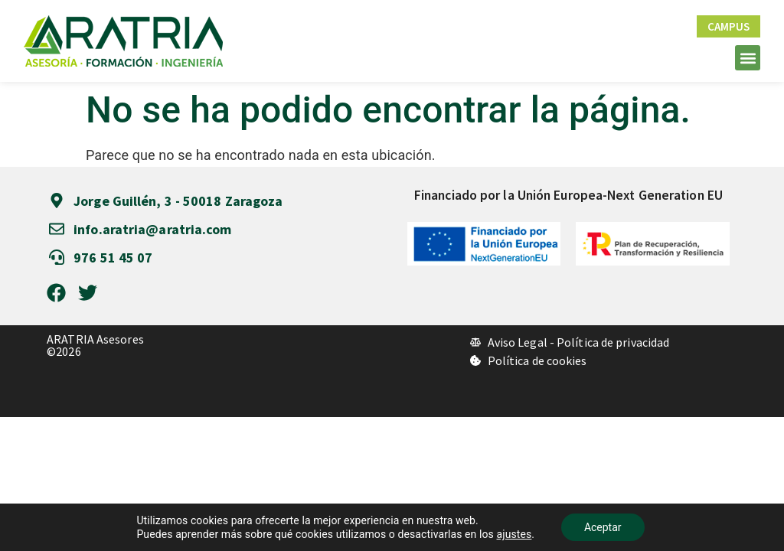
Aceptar (603, 527)
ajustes (514, 534)
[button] (747, 57)
